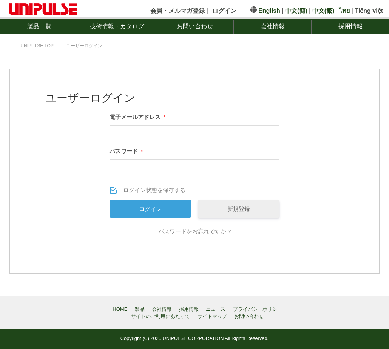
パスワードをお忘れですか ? (194, 231)
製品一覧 (39, 26)
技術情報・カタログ (117, 26)
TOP (37, 45)
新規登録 (238, 209)
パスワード (126, 151)
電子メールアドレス (137, 117)
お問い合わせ (195, 26)
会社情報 (273, 26)
